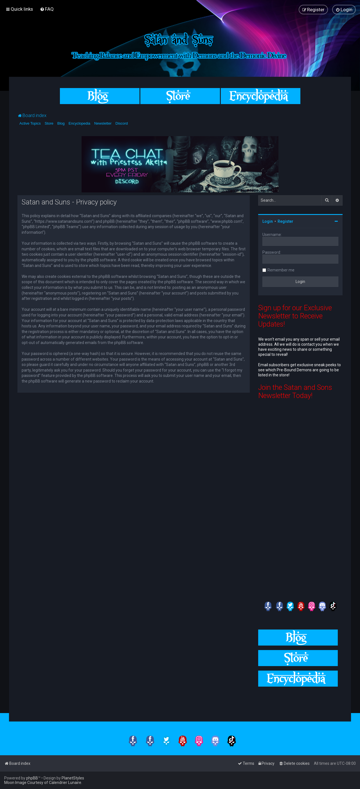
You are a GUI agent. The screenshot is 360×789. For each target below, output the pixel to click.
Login (267, 221)
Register (285, 221)
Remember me (280, 270)
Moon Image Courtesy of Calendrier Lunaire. (43, 782)
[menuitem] (47, 9)
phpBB (32, 778)
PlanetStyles (73, 778)
